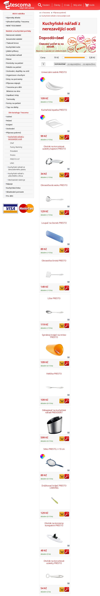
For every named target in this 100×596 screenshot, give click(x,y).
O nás (39, 573)
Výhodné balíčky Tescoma (17, 21)
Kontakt (41, 576)
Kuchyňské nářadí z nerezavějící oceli (16, 137)
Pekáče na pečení (13, 67)
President (14, 151)
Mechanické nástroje (16, 180)
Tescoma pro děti (14, 87)
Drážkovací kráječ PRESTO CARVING (82, 260)
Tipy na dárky (12, 107)
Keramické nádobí (14, 39)
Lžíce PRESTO (53, 185)
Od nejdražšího (89, 64)
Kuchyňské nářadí (14, 55)
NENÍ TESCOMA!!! (13, 25)
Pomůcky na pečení (14, 63)
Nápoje (9, 184)
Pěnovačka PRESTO (53, 523)
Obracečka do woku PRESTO (82, 109)
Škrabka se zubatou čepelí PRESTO (82, 335)
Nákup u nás (43, 591)
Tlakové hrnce (12, 43)
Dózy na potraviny (14, 79)
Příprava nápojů (13, 83)
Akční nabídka (18, 13)
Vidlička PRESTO (53, 222)
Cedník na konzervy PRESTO (83, 523)
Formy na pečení (13, 103)
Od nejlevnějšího (74, 64)
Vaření (9, 116)
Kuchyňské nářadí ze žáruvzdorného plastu (17, 168)
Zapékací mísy (12, 95)
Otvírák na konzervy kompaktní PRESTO (53, 297)
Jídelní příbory (12, 51)
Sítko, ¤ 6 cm (53, 372)
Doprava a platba (45, 580)
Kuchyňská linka (13, 188)
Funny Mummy (16, 147)
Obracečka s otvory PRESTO (53, 335)
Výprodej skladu (13, 17)
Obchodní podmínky (46, 583)
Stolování (10, 128)
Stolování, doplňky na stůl (17, 71)
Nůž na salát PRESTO (83, 410)
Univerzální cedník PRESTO (53, 72)
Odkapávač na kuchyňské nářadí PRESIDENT (83, 222)
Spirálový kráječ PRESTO (53, 448)
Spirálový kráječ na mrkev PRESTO (83, 184)
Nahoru (89, 560)
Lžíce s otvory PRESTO (53, 485)
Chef (12, 143)
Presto (12, 155)
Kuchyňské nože (13, 47)
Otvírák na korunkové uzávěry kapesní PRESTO (53, 109)
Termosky (10, 99)
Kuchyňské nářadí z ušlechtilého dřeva (16, 174)
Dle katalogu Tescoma (18, 112)
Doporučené (60, 64)
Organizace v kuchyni (15, 75)
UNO (12, 163)
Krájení (9, 124)
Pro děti (9, 196)
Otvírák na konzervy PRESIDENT (53, 410)
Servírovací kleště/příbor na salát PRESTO (83, 448)
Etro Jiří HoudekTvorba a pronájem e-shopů (86, 586)
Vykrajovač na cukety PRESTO (83, 485)
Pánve (8, 59)
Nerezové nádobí (13, 35)
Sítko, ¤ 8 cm (83, 372)
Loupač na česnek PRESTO (53, 147)
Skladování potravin (15, 192)
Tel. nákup (42, 587)
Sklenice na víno (13, 91)
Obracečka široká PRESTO (83, 147)
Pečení (9, 120)
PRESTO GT (15, 159)
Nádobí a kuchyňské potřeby (18, 31)
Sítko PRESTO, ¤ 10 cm (53, 260)
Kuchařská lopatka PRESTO (83, 72)
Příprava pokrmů (13, 132)
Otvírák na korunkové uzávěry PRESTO (83, 297)
